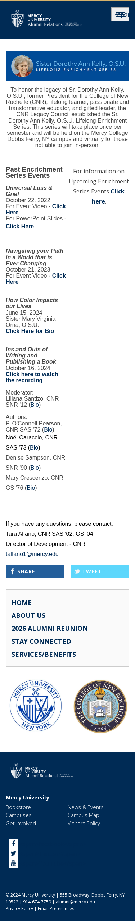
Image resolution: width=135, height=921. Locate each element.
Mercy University (27, 797)
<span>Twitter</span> (50, 853)
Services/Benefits (44, 654)
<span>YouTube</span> (52, 863)
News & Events (86, 807)
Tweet (92, 571)
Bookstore (18, 807)
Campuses (19, 815)
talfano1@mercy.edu (32, 554)
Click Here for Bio (30, 331)
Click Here (20, 226)
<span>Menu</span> (120, 14)
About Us (28, 615)
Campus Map (83, 815)
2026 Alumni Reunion (50, 628)
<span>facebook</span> (52, 844)
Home (22, 602)
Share (26, 571)
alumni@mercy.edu (75, 902)
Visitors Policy (84, 823)
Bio (35, 405)
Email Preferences (56, 909)
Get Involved (21, 823)
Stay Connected (41, 641)
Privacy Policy (19, 909)
